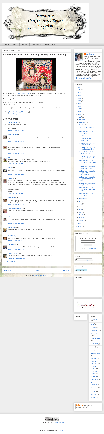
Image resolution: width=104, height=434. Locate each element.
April (80, 212)
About (15, 44)
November (82, 122)
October (82, 125)
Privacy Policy (50, 44)
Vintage (93, 397)
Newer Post (7, 270)
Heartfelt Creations (85, 136)
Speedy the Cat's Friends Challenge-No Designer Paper (87, 189)
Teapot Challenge (94, 383)
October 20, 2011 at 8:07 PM (16, 232)
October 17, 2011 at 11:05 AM (16, 213)
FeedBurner (92, 248)
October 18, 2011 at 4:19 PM (16, 223)
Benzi (9, 157)
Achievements (36, 44)
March (81, 215)
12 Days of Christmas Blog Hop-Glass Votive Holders (87, 157)
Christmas (94, 330)
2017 (79, 101)
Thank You (94, 388)
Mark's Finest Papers (23, 93)
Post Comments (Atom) (40, 275)
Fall (92, 350)
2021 (79, 90)
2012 (79, 114)
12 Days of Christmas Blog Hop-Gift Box (87, 139)
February (82, 217)
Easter (93, 347)
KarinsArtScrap (12, 122)
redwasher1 (11, 227)
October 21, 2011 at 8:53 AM (16, 249)
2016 (79, 103)
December (82, 119)
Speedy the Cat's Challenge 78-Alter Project (87, 152)
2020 (79, 92)
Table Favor (94, 379)
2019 (79, 95)
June (81, 207)
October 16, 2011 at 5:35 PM (16, 164)
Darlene (10, 178)
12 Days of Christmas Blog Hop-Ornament (87, 144)
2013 (79, 111)
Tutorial (93, 391)
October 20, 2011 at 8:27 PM (16, 240)
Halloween (94, 358)
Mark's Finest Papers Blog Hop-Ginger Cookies (87, 167)
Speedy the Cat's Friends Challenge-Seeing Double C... (87, 162)
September (82, 198)
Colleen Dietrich (12, 253)
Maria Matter (11, 145)
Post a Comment (10, 261)
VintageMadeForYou (58, 422)
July (80, 204)
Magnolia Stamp (12, 114)
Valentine (93, 394)
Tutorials (24, 44)
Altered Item (94, 319)
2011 (79, 117)
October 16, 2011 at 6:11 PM (16, 174)
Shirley (10, 216)
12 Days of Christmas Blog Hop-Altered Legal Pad (87, 148)
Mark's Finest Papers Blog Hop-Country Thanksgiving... (87, 172)
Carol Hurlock (90, 54)
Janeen (10, 167)
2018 (79, 98)
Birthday (93, 327)
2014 (79, 109)
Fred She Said (95, 353)
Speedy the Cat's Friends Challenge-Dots (86, 194)
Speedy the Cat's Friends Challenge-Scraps (86, 132)
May (80, 209)
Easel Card (94, 344)
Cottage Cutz (95, 334)
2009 (79, 226)
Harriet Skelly (12, 236)
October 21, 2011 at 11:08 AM (16, 258)
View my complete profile (83, 78)
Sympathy (94, 376)
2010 (79, 223)
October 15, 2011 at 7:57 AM (16, 141)
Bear (92, 324)
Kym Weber (11, 244)
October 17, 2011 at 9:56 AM (16, 204)
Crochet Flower (95, 339)
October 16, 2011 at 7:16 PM (16, 194)
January (82, 220)
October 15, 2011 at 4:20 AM (16, 130)
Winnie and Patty (13, 134)
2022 (79, 87)
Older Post (65, 270)
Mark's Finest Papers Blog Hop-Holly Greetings (87, 184)
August (81, 201)
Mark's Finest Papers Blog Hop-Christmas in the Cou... (87, 178)
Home (7, 44)
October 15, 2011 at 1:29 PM (16, 153)
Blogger (62, 430)
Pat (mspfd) (11, 197)
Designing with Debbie (14, 208)
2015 (79, 106)
